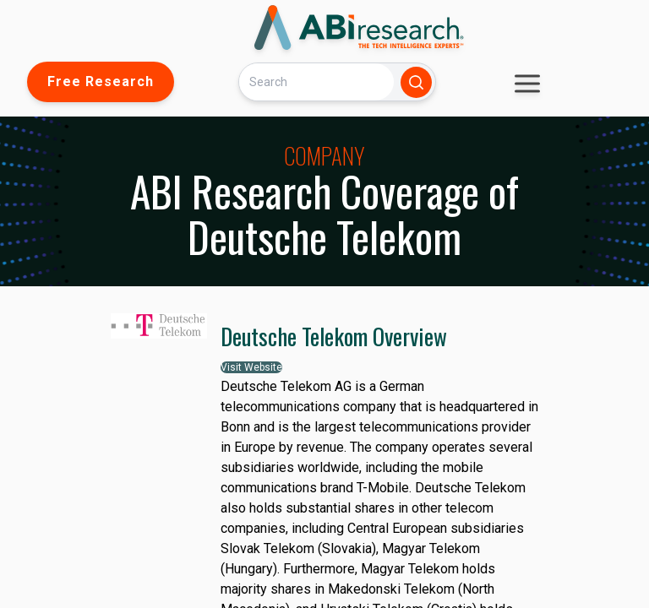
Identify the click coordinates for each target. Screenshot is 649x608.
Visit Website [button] (251, 367)
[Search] (316, 81)
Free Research (100, 81)
